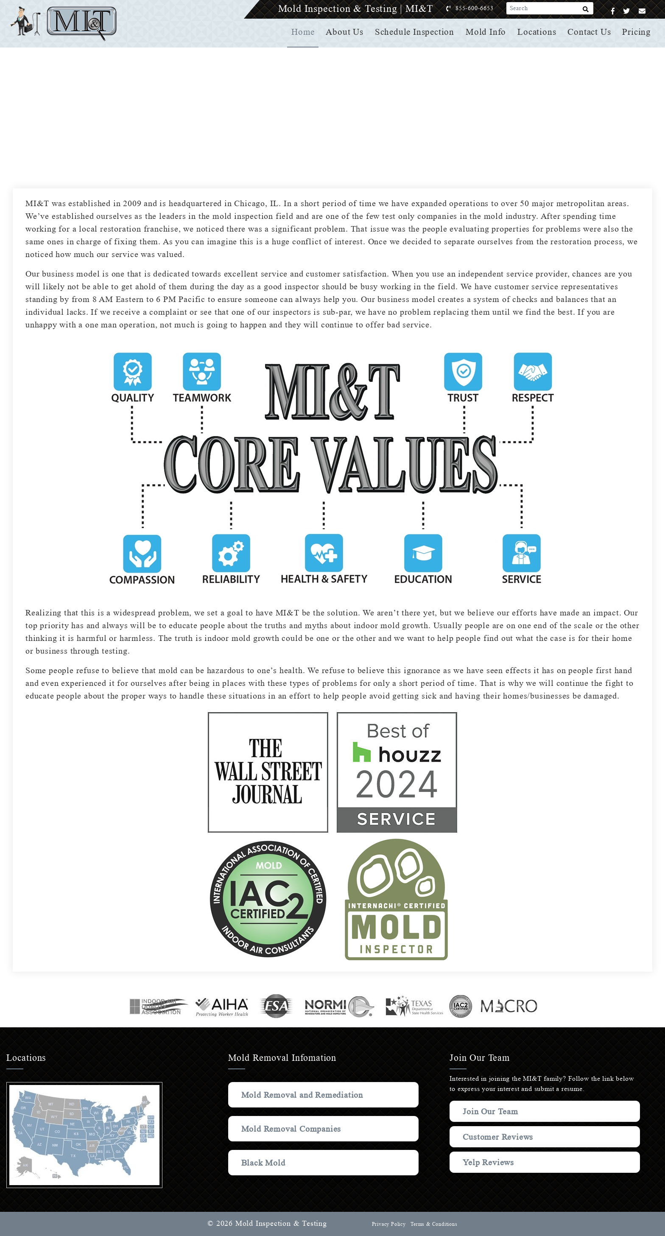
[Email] (642, 11)
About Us (347, 32)
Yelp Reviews (488, 1162)
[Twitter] (626, 11)
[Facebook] (613, 11)
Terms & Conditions (433, 1224)
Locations (538, 32)
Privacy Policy (387, 1224)
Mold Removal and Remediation (305, 1094)
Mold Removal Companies (293, 1128)
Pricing (637, 32)
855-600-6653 (483, 8)
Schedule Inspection (417, 32)
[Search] (586, 11)
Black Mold (264, 1162)
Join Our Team (492, 1111)
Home (306, 32)
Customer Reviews (499, 1136)
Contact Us (590, 32)
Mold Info (487, 32)
